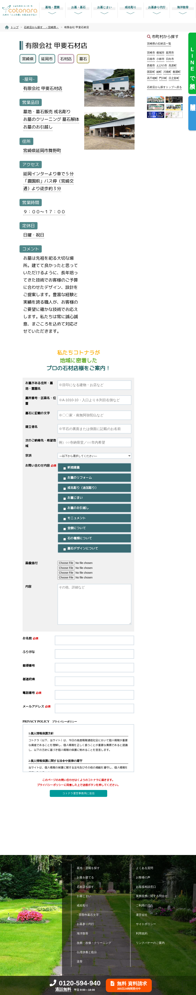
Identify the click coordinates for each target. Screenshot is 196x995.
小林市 (160, 58)
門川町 (163, 78)
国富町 (151, 71)
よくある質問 (146, 868)
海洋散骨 (84, 933)
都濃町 (177, 71)
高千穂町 (152, 78)
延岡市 (170, 52)
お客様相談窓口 (147, 886)
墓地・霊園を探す (90, 868)
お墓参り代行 (87, 924)
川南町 (167, 71)
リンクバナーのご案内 (151, 942)
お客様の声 (144, 877)
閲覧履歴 (193, 101)
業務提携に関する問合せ (153, 896)
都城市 (160, 52)
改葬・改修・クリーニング (95, 942)
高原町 (173, 65)
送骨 (81, 961)
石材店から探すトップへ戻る (164, 87)
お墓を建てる (87, 877)
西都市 (151, 65)
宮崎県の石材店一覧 (159, 43)
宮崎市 (151, 52)
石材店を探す (87, 886)
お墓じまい (85, 896)
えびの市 (161, 65)
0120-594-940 (75, 983)
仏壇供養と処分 (88, 952)
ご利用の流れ (146, 905)
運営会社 (143, 914)
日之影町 (174, 78)
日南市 (151, 58)
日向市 (170, 58)
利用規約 (143, 933)
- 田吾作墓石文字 (89, 914)
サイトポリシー (147, 924)
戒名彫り (84, 905)
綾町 (159, 71)
